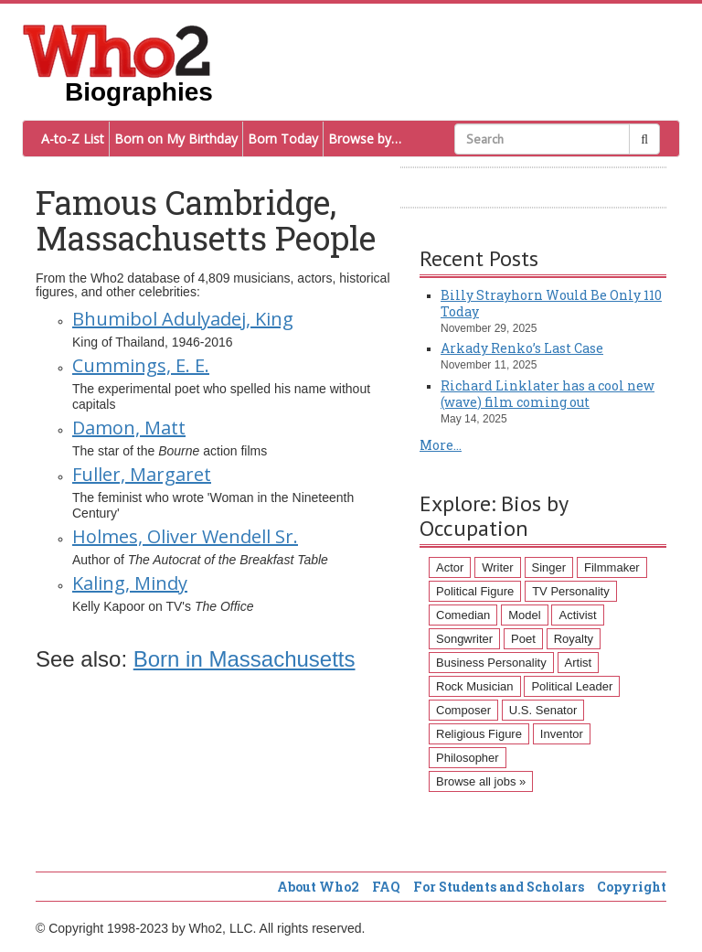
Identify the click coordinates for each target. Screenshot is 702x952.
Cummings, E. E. (140, 365)
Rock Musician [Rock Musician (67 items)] (475, 686)
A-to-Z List (72, 138)
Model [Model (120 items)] (524, 615)
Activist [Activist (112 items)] (577, 615)
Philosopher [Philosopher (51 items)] (467, 758)
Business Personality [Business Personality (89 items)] (491, 662)
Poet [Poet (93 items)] (523, 639)
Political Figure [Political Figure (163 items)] (475, 591)
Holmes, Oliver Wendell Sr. (185, 536)
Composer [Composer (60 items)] (463, 710)
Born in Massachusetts (244, 659)
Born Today (283, 138)
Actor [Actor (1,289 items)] (449, 567)
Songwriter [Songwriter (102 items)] (464, 639)
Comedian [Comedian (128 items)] (463, 615)
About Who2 (318, 886)
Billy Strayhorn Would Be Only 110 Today (551, 303)
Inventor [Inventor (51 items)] (561, 734)
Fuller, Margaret (141, 474)
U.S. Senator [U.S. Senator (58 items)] (543, 710)
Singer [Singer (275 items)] (549, 567)
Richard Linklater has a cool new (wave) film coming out (547, 394)
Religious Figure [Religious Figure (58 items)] (479, 734)
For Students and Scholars (498, 886)
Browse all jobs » (481, 781)
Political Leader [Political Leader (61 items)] (571, 686)
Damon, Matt (129, 427)
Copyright (631, 886)
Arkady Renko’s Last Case (522, 348)
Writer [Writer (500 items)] (497, 567)
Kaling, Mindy (129, 583)
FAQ (386, 886)
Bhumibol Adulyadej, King (182, 318)
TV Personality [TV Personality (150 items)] (571, 591)
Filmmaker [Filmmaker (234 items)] (612, 567)
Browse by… (364, 138)
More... (441, 445)
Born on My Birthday (176, 138)
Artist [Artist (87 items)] (578, 662)
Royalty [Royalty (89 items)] (573, 639)
